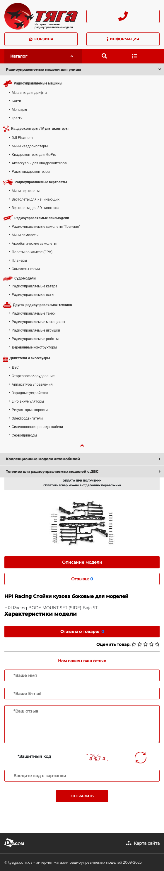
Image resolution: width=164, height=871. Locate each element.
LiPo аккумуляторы (28, 401)
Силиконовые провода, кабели (37, 427)
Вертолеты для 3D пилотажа (35, 208)
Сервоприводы (24, 435)
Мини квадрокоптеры (30, 146)
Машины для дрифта (29, 93)
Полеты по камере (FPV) (32, 252)
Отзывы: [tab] (82, 579)
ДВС (15, 367)
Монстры (19, 110)
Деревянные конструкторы (34, 347)
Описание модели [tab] (82, 562)
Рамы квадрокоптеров (31, 172)
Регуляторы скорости (30, 410)
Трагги (17, 118)
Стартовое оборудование (33, 376)
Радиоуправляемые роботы (35, 339)
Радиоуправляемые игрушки (36, 330)
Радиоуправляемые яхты (33, 295)
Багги (16, 101)
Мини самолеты (25, 235)
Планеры (19, 260)
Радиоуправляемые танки (34, 313)
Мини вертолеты (26, 191)
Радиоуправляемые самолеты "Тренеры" (46, 227)
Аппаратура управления (32, 384)
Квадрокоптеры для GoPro (34, 155)
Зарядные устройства (30, 393)
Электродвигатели (27, 418)
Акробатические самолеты (34, 244)
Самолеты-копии (26, 269)
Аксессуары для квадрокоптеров (39, 163)
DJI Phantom (22, 138)
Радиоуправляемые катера (34, 286)
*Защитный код (34, 756)
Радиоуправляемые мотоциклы (38, 322)
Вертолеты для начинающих (35, 199)
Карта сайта (147, 843)
